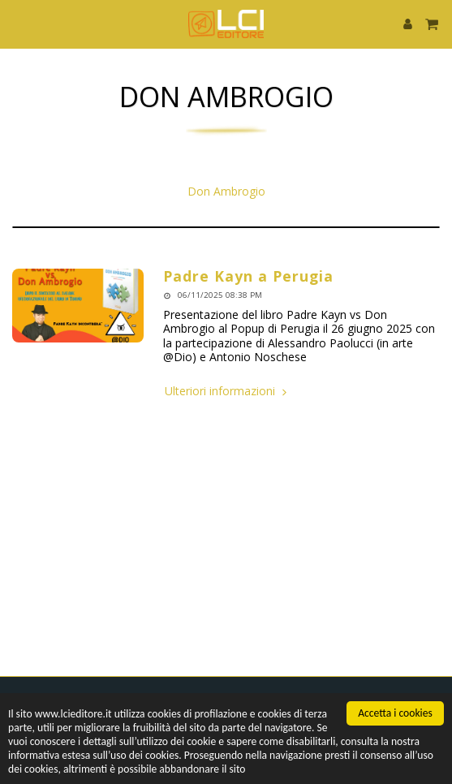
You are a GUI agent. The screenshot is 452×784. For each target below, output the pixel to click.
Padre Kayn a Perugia (248, 276)
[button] (18, 23)
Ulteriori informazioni (227, 391)
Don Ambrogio (226, 191)
